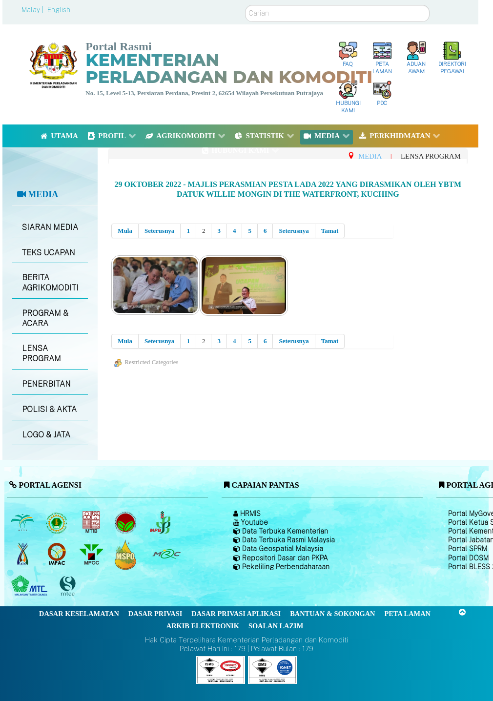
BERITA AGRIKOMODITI (50, 282)
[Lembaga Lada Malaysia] (160, 522)
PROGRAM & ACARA (45, 318)
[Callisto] (220, 669)
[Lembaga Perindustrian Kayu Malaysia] (92, 522)
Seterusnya (159, 230)
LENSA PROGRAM (41, 353)
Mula (125, 230)
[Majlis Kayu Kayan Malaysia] (30, 586)
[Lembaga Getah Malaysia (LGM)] (57, 522)
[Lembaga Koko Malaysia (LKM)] (126, 522)
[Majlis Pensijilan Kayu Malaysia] (69, 586)
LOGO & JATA (46, 434)
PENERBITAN (46, 384)
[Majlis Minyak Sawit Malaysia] (92, 554)
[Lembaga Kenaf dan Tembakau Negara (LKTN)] (23, 554)
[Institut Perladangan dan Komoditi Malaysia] (57, 554)
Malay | (33, 10)
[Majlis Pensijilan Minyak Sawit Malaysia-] (126, 554)
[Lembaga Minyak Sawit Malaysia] (23, 522)
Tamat (330, 230)
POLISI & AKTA (49, 409)
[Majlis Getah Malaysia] (166, 554)
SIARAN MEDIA (50, 227)
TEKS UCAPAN (48, 252)
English (58, 10)
